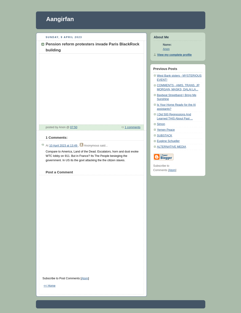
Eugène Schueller (168, 141)
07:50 (73, 127)
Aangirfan (60, 19)
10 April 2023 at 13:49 (63, 145)
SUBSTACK (164, 135)
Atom (84, 278)
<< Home (50, 285)
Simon (161, 124)
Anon (166, 49)
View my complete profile (174, 54)
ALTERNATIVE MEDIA (171, 146)
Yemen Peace (166, 129)
